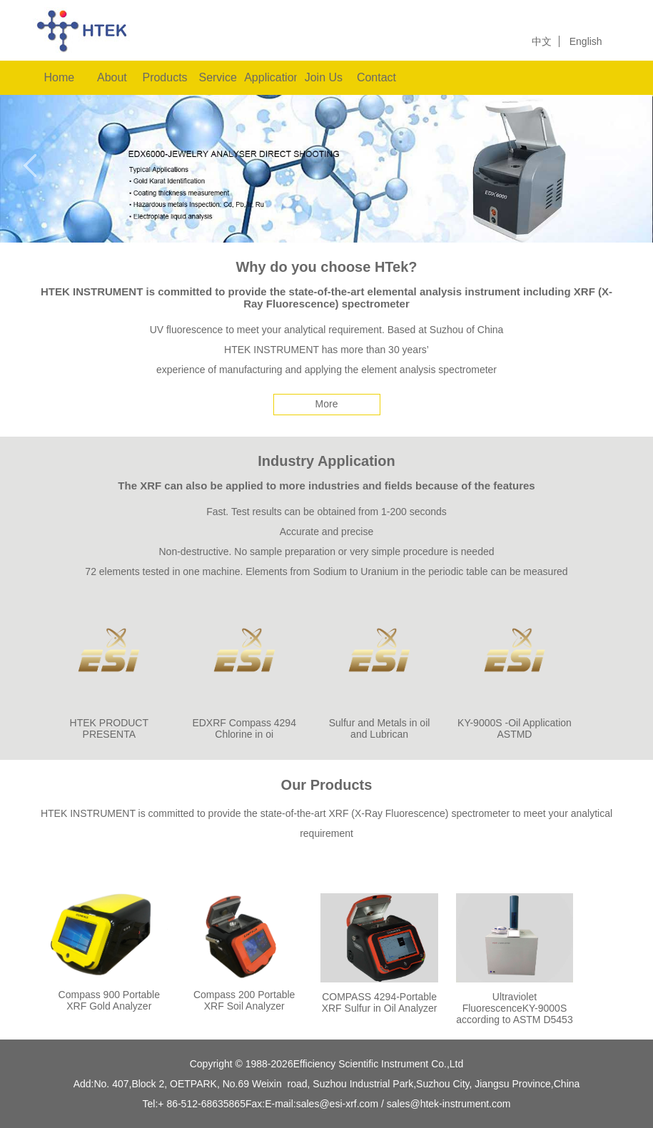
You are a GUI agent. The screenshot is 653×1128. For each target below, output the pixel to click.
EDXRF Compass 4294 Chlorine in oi (244, 728)
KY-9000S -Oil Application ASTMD (514, 728)
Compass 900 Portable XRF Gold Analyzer (109, 1000)
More (326, 404)
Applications (270, 77)
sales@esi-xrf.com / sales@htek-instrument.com (403, 1103)
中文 (542, 41)
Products (164, 77)
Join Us (324, 77)
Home (59, 77)
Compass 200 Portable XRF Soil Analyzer (244, 1000)
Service (217, 77)
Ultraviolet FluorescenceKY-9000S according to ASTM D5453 (514, 1008)
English (586, 41)
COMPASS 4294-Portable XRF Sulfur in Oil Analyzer (379, 1002)
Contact (376, 77)
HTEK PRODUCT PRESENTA (109, 728)
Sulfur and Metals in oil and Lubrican (379, 728)
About (112, 77)
